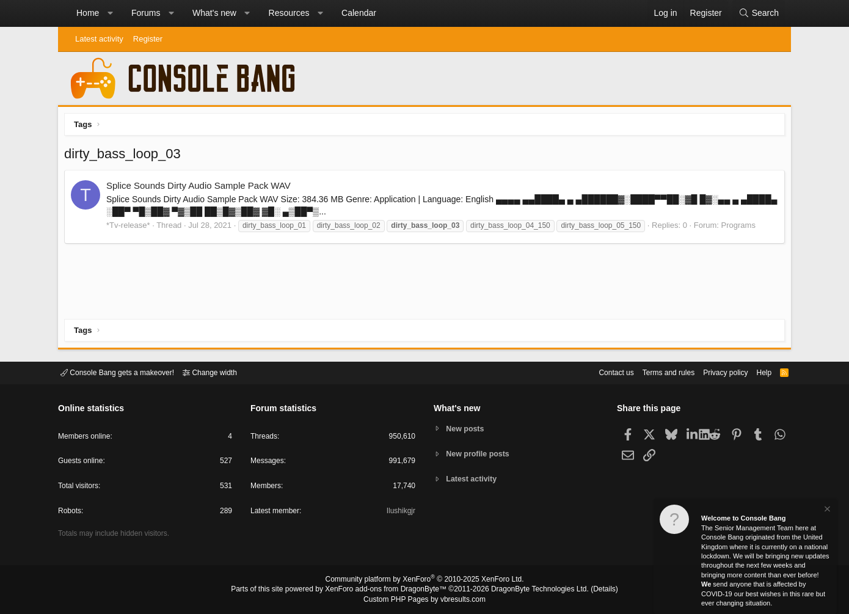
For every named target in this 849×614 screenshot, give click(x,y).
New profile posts (480, 453)
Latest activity (99, 38)
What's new (214, 13)
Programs (741, 228)
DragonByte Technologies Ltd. (530, 590)
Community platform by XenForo (424, 581)
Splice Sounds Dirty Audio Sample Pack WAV (201, 188)
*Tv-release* (131, 228)
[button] (110, 13)
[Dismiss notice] (826, 510)
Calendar (358, 13)
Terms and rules (653, 371)
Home (87, 13)
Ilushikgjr (399, 512)
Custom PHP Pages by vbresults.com (424, 600)
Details (589, 590)
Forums (145, 13)
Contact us (597, 371)
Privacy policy (715, 371)
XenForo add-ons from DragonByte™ (389, 590)
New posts (467, 428)
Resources (289, 13)
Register (147, 38)
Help (756, 371)
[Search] (758, 13)
